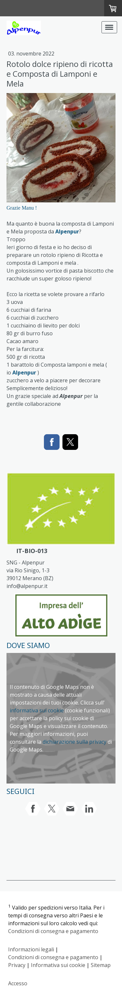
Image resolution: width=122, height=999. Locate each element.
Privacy (16, 965)
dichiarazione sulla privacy (74, 741)
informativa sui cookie (37, 710)
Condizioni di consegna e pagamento (53, 931)
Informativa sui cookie (58, 965)
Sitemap (101, 965)
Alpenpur (67, 231)
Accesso (17, 983)
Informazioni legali (31, 949)
